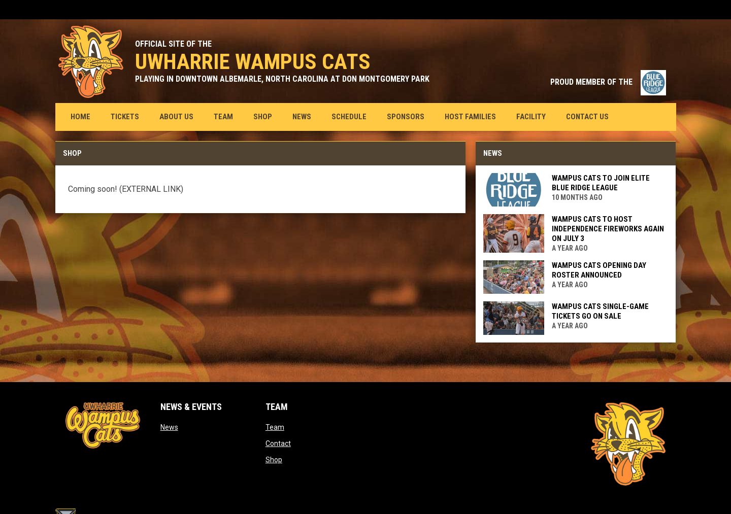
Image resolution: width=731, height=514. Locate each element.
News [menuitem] (301, 116)
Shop (273, 460)
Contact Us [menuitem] (587, 116)
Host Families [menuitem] (470, 116)
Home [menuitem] (80, 116)
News (169, 427)
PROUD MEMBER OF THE (608, 82)
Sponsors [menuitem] (405, 116)
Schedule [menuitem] (349, 116)
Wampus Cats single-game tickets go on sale (600, 311)
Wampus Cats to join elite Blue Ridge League (601, 183)
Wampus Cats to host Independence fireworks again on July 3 (608, 229)
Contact (278, 443)
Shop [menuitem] (266, 116)
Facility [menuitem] (531, 116)
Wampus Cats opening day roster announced (599, 270)
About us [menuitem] (176, 116)
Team (274, 427)
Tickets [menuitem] (129, 116)
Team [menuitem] (223, 116)
